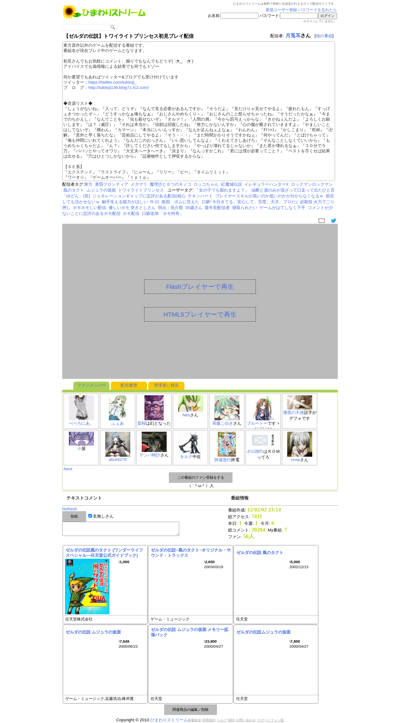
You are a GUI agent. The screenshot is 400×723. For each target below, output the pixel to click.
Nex (186, 415)
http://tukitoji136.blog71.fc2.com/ (118, 87)
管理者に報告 (166, 385)
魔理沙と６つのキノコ (170, 184)
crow (295, 459)
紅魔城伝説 (231, 184)
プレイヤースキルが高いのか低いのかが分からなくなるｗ (269, 195)
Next (68, 468)
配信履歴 (129, 385)
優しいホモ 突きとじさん (132, 207)
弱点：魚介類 (170, 207)
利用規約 (209, 720)
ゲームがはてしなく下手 (282, 207)
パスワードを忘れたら (317, 10)
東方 (88, 184)
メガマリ (139, 184)
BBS (231, 720)
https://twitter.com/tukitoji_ (112, 82)
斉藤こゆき (222, 423)
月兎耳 (293, 35)
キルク (186, 456)
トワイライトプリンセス (141, 190)
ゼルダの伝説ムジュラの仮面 (263, 632)
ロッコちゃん (206, 184)
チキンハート (200, 195)
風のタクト (73, 190)
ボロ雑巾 (255, 451)
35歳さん (193, 207)
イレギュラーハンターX (266, 184)
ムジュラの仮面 (101, 190)
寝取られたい (244, 207)
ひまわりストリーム (169, 719)
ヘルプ (222, 720)
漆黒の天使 (293, 412)
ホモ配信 (131, 213)
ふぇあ (117, 423)
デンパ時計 (149, 455)
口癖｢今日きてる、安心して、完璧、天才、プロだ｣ (250, 201)
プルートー (257, 423)
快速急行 (222, 459)
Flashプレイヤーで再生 (200, 286)
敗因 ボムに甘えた (180, 201)
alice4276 (118, 459)
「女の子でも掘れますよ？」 (222, 190)
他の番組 (324, 35)
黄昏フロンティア (111, 184)
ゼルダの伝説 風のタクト (259, 552)
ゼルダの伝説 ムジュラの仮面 (93, 632)
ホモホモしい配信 (89, 207)
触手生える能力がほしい (125, 201)
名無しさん (103, 516)
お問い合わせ (246, 720)
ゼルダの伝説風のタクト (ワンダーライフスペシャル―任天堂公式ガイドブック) (104, 552)
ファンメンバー (91, 385)
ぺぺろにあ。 (81, 423)
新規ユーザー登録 (281, 10)
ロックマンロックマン (312, 184)
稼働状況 (194, 720)
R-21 (154, 201)
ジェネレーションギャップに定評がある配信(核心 (139, 195)
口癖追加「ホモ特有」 (163, 213)
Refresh (69, 508)
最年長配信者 (217, 207)
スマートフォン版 (270, 720)
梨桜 (142, 423)
